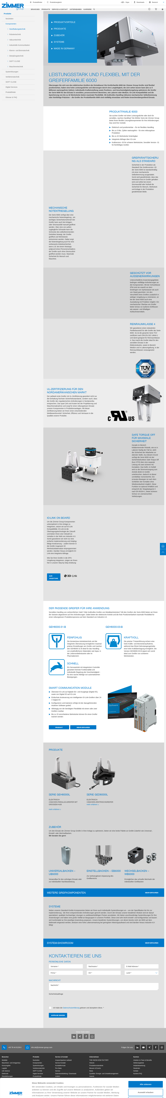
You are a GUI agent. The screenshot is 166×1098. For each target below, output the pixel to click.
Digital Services (11, 87)
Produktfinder (37, 2)
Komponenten (11, 24)
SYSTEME (59, 42)
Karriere (87, 9)
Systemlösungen (12, 72)
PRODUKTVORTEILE (64, 22)
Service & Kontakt (60, 9)
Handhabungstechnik (17, 29)
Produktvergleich (56, 2)
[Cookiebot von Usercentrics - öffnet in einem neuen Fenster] (15, 1093)
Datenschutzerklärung (59, 1083)
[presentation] (67, 1000)
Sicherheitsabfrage (56, 994)
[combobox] (155, 2)
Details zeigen (130, 1093)
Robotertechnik (15, 34)
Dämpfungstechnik (16, 56)
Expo (127, 2)
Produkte (46, 9)
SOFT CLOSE (14, 61)
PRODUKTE (60, 29)
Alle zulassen (145, 1066)
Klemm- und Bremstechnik (19, 50)
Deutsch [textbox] (155, 2)
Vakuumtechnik (15, 40)
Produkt (59, 727)
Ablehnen (145, 1082)
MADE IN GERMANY (64, 48)
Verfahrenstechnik (12, 77)
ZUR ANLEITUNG (53, 577)
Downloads (140, 2)
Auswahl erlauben (145, 1074)
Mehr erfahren (83, 727)
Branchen (35, 9)
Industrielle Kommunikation (19, 45)
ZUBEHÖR (59, 35)
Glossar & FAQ (11, 97)
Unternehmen (76, 9)
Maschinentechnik (16, 67)
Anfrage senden (58, 1015)
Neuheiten (9, 19)
